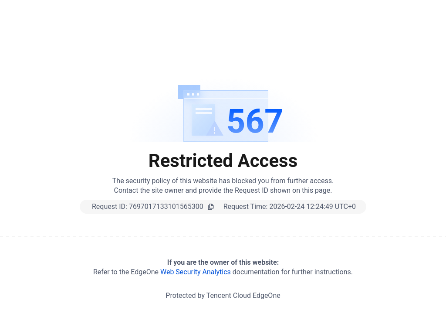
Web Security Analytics (195, 272)
